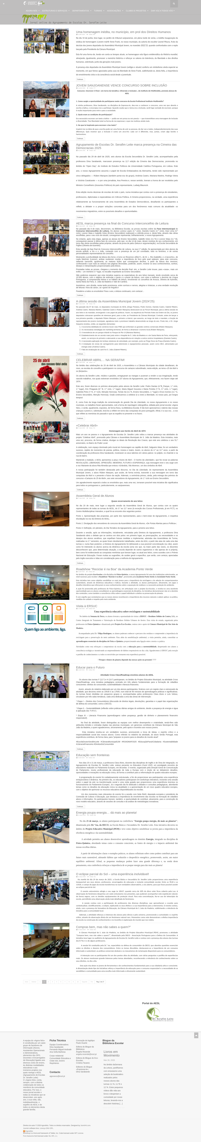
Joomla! (26, 1119)
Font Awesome (28, 1126)
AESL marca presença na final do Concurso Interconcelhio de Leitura (113, 220)
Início (26, 972)
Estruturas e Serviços (55, 11)
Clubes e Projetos (137, 11)
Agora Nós (33, 11)
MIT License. (79, 1124)
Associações (115, 11)
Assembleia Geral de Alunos (91, 491)
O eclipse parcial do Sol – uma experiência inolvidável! (105, 865)
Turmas (99, 11)
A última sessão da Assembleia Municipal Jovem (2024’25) (108, 297)
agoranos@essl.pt (57, 1067)
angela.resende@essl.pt (86, 1045)
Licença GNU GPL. (47, 1119)
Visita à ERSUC (84, 600)
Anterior (33, 972)
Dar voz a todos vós (163, 11)
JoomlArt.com (85, 1116)
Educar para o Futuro (87, 660)
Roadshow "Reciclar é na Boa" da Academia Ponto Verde (107, 563)
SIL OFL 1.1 (53, 1126)
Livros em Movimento (112, 1044)
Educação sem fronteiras (89, 747)
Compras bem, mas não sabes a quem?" (98, 917)
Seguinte (84, 972)
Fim (92, 972)
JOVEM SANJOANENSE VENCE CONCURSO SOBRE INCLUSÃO (113, 84)
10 (77, 972)
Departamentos (81, 11)
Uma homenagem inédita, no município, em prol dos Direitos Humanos (114, 31)
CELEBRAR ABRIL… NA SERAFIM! (95, 355)
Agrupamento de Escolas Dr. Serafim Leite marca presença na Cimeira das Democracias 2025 (124, 144)
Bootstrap (26, 1124)
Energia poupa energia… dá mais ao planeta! (100, 804)
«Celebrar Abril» (85, 421)
